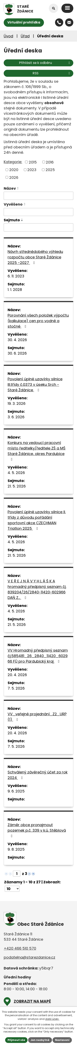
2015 (33, 162)
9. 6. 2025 (16, 791)
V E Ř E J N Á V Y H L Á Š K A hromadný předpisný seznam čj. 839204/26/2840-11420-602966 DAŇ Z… (37, 589)
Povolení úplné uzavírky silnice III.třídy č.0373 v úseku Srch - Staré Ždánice (35, 384)
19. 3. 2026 (16, 403)
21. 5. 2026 (17, 486)
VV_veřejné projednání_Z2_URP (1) (37, 716)
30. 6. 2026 (17, 353)
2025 (50, 169)
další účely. (52, 1019)
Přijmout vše (16, 1040)
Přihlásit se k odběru (45, 62)
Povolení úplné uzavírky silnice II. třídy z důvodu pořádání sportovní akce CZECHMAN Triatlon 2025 (37, 520)
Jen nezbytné (40, 1040)
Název (10, 188)
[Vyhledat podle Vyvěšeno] (38, 212)
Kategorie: (13, 161)
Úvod (8, 36)
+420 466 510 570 (20, 948)
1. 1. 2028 (15, 289)
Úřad (25, 36)
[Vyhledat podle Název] (38, 196)
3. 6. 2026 (16, 417)
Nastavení (62, 1040)
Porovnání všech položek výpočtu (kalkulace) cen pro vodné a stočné (38, 321)
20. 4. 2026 (17, 674)
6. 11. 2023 (16, 276)
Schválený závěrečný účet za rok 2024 (38, 775)
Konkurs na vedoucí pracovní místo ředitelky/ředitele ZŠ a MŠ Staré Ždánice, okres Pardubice (37, 450)
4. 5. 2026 (16, 472)
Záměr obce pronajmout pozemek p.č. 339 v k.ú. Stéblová (37, 830)
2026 (13, 177)
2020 (13, 169)
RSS (52, 73)
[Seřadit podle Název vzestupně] (18, 187)
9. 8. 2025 (16, 849)
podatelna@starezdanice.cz (29, 957)
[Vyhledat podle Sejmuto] (38, 227)
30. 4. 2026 (17, 339)
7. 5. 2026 (16, 688)
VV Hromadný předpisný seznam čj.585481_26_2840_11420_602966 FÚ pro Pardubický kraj (38, 656)
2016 (50, 162)
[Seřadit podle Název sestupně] (18, 189)
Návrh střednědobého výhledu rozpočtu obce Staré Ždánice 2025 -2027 (35, 257)
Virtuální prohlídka (23, 22)
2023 (31, 169)
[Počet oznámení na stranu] (12, 889)
